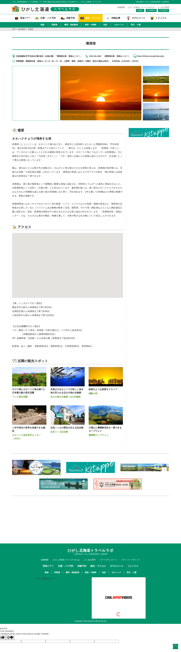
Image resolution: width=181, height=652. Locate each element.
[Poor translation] (10, 637)
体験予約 (81, 566)
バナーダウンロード (108, 560)
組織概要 (121, 7)
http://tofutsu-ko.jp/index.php (150, 56)
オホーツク (119, 25)
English (140, 10)
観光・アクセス (98, 566)
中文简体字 (163, 10)
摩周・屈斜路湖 (71, 25)
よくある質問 (163, 7)
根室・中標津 (90, 25)
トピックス (132, 566)
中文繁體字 (151, 10)
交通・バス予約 (65, 566)
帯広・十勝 (136, 25)
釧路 (42, 25)
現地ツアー (48, 566)
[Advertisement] (149, 156)
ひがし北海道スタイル (45, 578)
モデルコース (116, 566)
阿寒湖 (54, 25)
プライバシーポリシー (130, 560)
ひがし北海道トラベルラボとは (141, 7)
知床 (105, 25)
